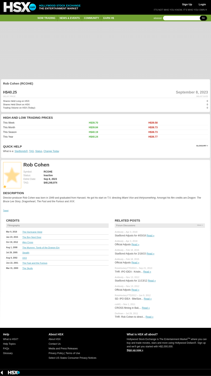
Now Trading (46, 18)
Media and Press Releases (63, 348)
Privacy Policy (56, 353)
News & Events (70, 18)
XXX (24, 258)
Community (91, 18)
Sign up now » (135, 350)
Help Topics (9, 343)
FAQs (6, 348)
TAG (31, 151)
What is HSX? (10, 339)
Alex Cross (27, 242)
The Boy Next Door (31, 237)
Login (202, 4)
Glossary (8, 353)
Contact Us (55, 343)
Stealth (25, 252)
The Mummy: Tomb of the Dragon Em (41, 247)
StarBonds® (21, 151)
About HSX (55, 339)
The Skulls (27, 268)
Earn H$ (108, 18)
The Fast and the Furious (34, 263)
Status (38, 151)
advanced (158, 18)
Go (203, 18)
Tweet (6, 211)
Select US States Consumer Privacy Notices (72, 357)
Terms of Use (73, 353)
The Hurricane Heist (32, 232)
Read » (150, 235)
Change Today (51, 151)
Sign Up (187, 4)
